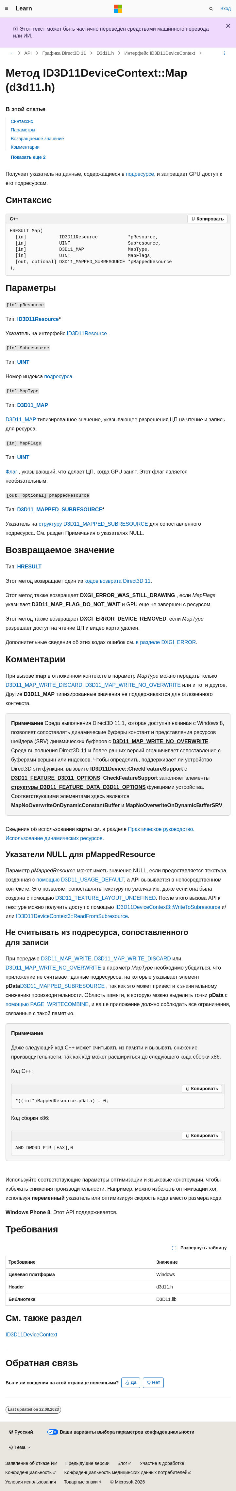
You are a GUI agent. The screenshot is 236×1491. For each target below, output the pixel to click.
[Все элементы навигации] (11, 53)
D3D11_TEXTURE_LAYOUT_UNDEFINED (105, 898)
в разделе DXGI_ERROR (166, 642)
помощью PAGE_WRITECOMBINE (47, 1004)
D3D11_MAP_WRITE (66, 958)
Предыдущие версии (87, 1463)
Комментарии (25, 147)
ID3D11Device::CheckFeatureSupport (136, 769)
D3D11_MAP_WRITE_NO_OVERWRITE (133, 685)
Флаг (11, 471)
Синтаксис (22, 121)
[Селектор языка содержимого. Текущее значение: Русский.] (21, 1432)
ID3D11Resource (38, 319)
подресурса (58, 376)
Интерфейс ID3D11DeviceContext (160, 53)
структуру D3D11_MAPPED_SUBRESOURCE (93, 524)
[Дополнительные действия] (224, 53)
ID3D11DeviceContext (31, 1334)
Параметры (23, 129)
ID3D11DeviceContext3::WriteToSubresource (167, 907)
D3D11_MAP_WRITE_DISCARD (44, 685)
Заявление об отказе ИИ (31, 1463)
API (28, 53)
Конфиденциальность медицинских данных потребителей (126, 1472)
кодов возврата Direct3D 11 (118, 581)
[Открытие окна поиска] (211, 9)
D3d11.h (105, 53)
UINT (23, 362)
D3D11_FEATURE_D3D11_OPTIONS (55, 778)
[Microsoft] (118, 9)
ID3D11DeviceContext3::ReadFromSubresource (72, 916)
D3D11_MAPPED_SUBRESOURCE (60, 509)
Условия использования (30, 1481)
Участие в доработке (162, 1463)
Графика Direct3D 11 (64, 53)
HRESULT (29, 566)
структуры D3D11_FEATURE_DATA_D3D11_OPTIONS (78, 787)
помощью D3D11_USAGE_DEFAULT (80, 879)
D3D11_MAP (32, 405)
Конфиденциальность (28, 1472)
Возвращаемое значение (37, 138)
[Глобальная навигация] (6, 9)
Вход (225, 8)
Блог (122, 1463)
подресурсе (140, 174)
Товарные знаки (80, 1481)
